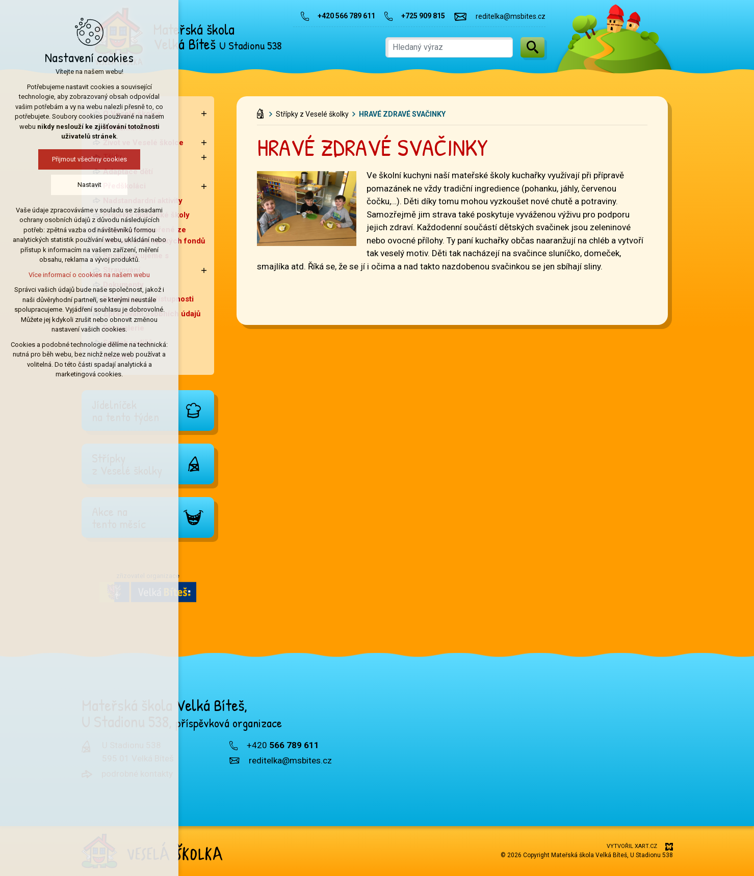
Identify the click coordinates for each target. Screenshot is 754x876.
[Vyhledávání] (532, 47)
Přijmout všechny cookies (89, 159)
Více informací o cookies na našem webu (89, 275)
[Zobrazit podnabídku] (204, 113)
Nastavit (89, 184)
